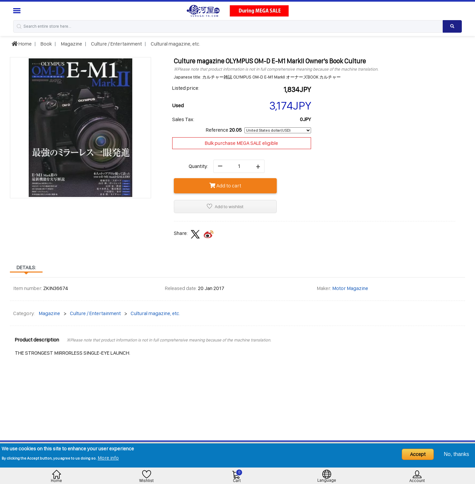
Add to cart (225, 185)
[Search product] (452, 26)
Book (46, 44)
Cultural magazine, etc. (175, 44)
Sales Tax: (183, 119)
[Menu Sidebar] (17, 10)
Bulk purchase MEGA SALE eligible (241, 143)
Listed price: (185, 88)
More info (108, 458)
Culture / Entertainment (116, 44)
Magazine (71, 44)
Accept (418, 454)
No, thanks (456, 454)
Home (22, 44)
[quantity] (239, 166)
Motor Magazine (350, 288)
